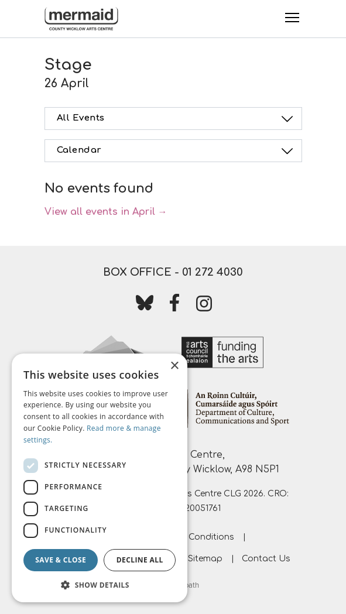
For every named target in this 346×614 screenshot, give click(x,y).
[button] (99, 585)
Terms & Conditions (193, 537)
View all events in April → (105, 212)
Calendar (177, 151)
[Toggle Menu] (292, 17)
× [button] (174, 366)
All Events (177, 118)
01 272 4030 (212, 272)
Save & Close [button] (60, 560)
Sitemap (205, 558)
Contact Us (266, 558)
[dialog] (99, 478)
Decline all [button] (140, 560)
